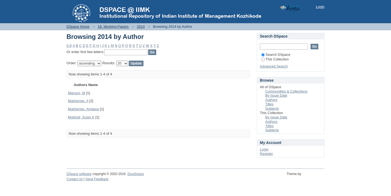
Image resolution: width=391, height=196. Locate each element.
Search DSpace (275, 55)
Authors (271, 100)
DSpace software (79, 174)
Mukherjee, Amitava (83, 109)
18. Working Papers (113, 26)
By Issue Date (276, 95)
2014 (141, 26)
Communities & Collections (286, 91)
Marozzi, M (76, 93)
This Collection (275, 59)
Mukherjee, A (78, 101)
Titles (269, 104)
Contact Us (75, 179)
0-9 (69, 46)
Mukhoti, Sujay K (81, 117)
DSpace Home (78, 26)
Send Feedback (97, 179)
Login (320, 7)
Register (266, 154)
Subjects (272, 108)
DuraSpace (135, 174)
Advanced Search (274, 66)
